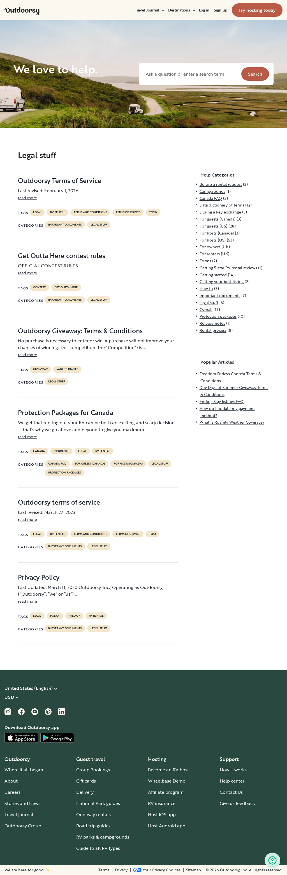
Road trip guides (93, 825)
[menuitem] (149, 10)
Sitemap (193, 870)
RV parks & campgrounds (102, 837)
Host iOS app (162, 814)
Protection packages (64, 472)
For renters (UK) (214, 254)
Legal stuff (99, 224)
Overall (206, 309)
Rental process (213, 330)
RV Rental (57, 212)
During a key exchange (220, 212)
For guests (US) (213, 226)
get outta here (66, 287)
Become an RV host (168, 769)
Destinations (181, 10)
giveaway (40, 369)
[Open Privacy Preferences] (156, 870)
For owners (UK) (215, 247)
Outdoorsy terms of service (59, 502)
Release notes (212, 323)
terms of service (128, 212)
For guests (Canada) (90, 463)
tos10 (153, 212)
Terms (103, 870)
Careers (12, 792)
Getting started (213, 275)
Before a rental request (221, 184)
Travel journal (18, 814)
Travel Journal (149, 10)
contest (39, 287)
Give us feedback (237, 803)
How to (206, 288)
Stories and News (22, 803)
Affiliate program (166, 792)
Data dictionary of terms (222, 205)
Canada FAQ (57, 463)
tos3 (152, 534)
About (11, 780)
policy (55, 616)
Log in (204, 10)
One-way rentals (93, 814)
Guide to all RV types (98, 848)
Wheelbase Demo (167, 780)
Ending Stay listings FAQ (222, 401)
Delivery (85, 792)
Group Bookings (93, 769)
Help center (232, 780)
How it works (233, 769)
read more (27, 198)
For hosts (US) (213, 240)
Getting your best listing (222, 281)
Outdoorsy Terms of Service (59, 180)
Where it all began (23, 769)
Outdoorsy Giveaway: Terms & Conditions (80, 330)
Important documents (65, 224)
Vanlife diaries (67, 369)
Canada (39, 451)
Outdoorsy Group (22, 825)
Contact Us (231, 792)
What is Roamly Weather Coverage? (232, 422)
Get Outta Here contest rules (61, 255)
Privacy (121, 870)
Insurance (61, 451)
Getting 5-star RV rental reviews (228, 268)
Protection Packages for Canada (65, 412)
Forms (205, 261)
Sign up (220, 10)
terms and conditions (90, 212)
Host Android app (166, 825)
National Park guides (98, 803)
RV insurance (161, 803)
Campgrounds (212, 191)
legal (37, 212)
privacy (74, 616)
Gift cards (86, 780)
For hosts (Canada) (128, 463)
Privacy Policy (38, 577)
